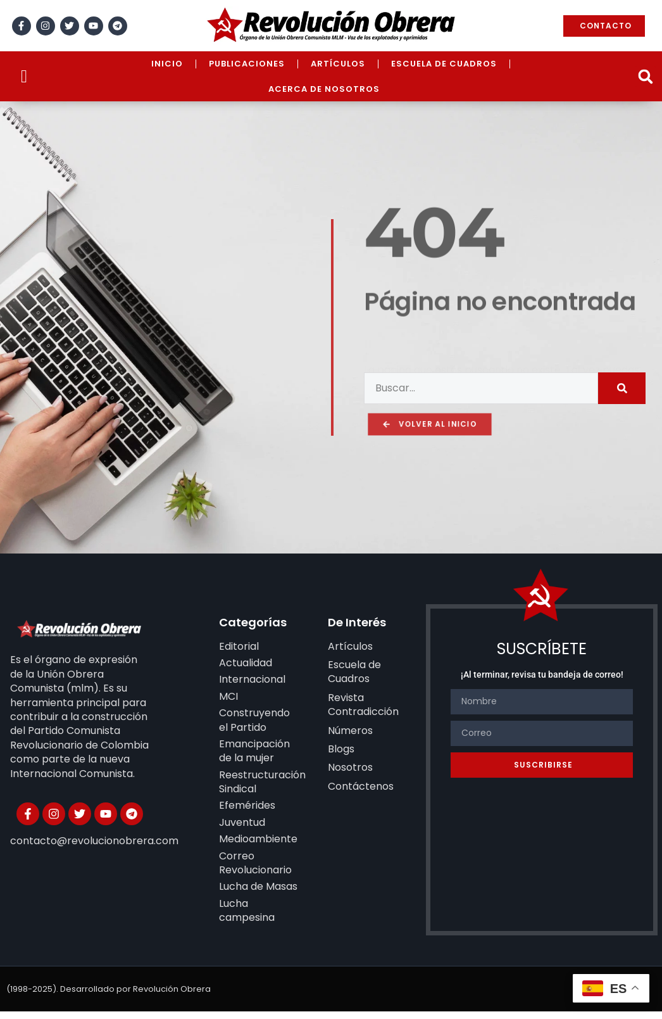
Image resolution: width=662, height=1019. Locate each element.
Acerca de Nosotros (324, 89)
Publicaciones (247, 64)
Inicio (167, 64)
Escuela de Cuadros (444, 64)
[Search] (622, 375)
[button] (645, 76)
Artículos (338, 64)
